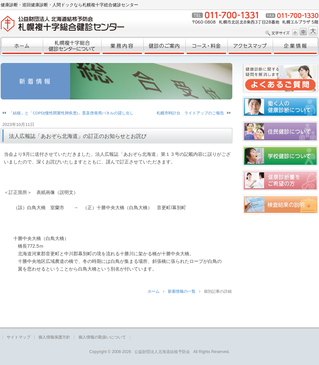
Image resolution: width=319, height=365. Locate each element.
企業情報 (296, 46)
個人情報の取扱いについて (102, 337)
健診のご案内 (164, 46)
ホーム (21, 46)
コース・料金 (206, 46)
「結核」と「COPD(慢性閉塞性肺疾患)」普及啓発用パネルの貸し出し (71, 113)
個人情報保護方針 (54, 337)
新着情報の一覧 (182, 291)
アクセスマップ (250, 46)
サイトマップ (18, 337)
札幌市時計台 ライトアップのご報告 (190, 113)
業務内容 (122, 46)
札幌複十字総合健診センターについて (72, 46)
